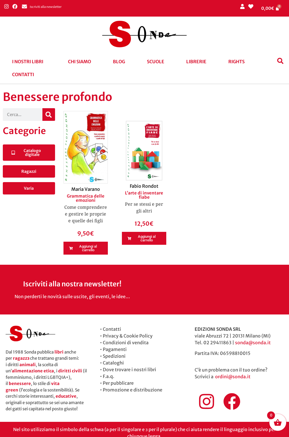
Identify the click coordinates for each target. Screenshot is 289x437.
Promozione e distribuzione (132, 390)
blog (119, 61)
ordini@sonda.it (233, 376)
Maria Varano (85, 189)
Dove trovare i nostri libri (129, 369)
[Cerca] (48, 114)
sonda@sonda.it (253, 342)
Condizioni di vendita (126, 342)
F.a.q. (108, 376)
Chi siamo (79, 61)
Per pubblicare (118, 383)
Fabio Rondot (144, 186)
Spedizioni (114, 356)
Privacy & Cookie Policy (128, 336)
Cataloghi (113, 363)
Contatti (23, 74)
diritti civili (70, 370)
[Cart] (270, 8)
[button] (29, 61)
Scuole (155, 61)
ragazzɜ (21, 358)
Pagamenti (115, 349)
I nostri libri (27, 61)
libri (58, 352)
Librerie (196, 61)
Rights (236, 61)
